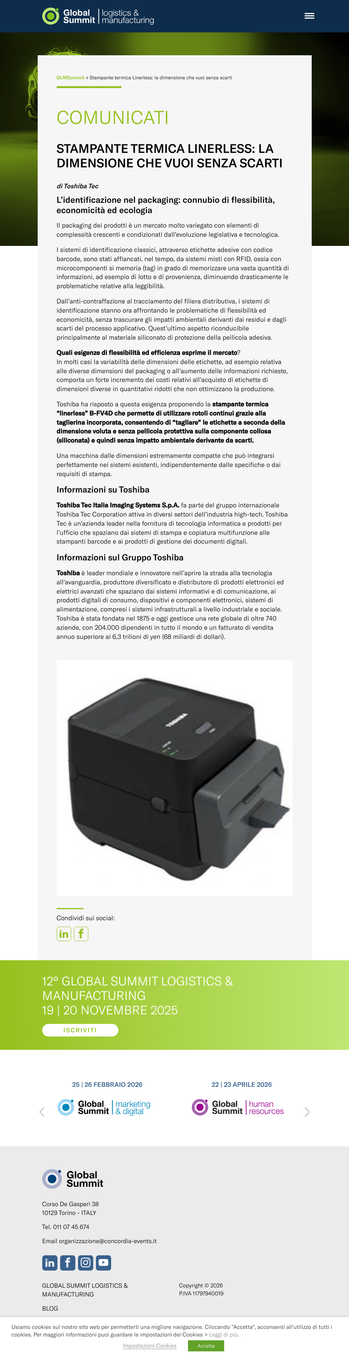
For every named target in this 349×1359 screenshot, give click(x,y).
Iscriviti (80, 1030)
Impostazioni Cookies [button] (150, 1345)
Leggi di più (223, 1334)
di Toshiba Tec (78, 186)
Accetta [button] (206, 1346)
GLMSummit (71, 77)
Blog (50, 1308)
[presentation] (42, 1112)
